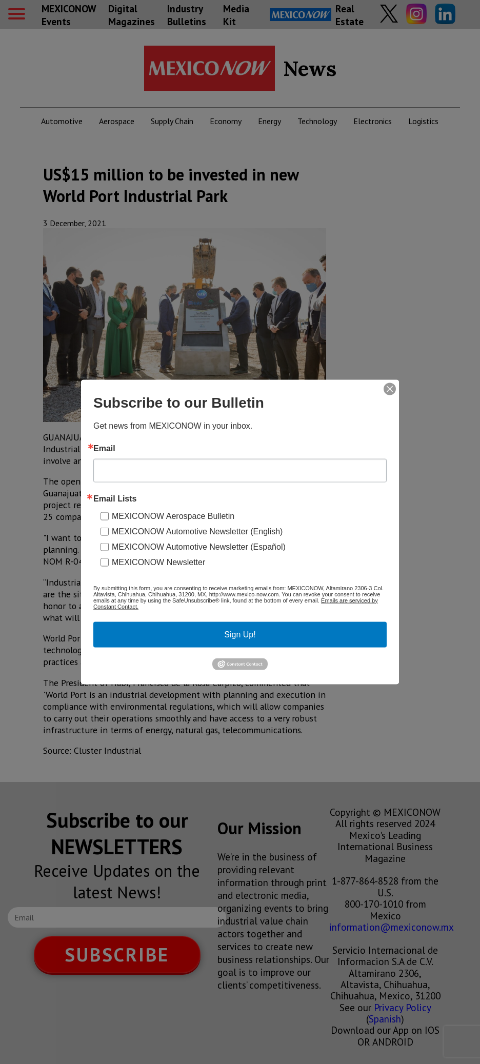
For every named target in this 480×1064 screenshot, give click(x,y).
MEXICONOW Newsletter (158, 561)
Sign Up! (239, 634)
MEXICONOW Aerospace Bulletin (173, 515)
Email (104, 448)
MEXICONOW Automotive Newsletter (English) (197, 531)
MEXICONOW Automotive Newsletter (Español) (199, 546)
